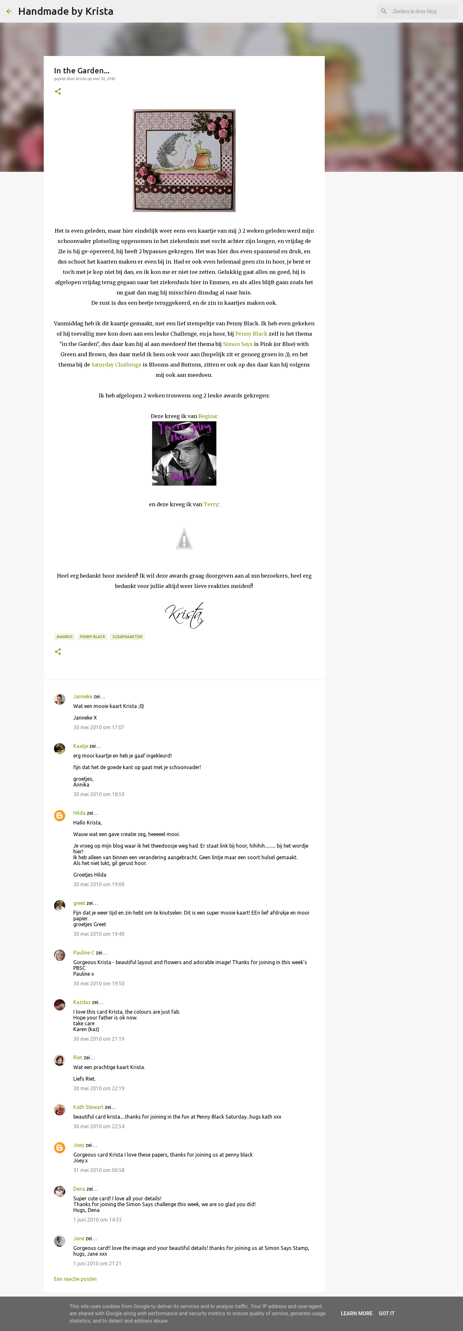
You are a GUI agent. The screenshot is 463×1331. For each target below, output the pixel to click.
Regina (207, 416)
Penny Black (251, 333)
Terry (211, 504)
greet (79, 903)
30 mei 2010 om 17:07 (98, 727)
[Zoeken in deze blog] (424, 11)
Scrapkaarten (127, 637)
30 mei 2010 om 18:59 (98, 794)
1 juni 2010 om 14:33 (97, 1220)
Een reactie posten (75, 1279)
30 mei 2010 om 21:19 (98, 1039)
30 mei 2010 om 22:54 (98, 1126)
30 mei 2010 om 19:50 (98, 983)
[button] (58, 92)
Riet (77, 1057)
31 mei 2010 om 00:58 (98, 1170)
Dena (79, 1189)
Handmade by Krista (65, 11)
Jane (78, 1238)
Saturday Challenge (116, 364)
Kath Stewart (88, 1107)
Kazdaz (82, 1002)
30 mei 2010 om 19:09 (98, 884)
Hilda (79, 813)
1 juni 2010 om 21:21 (97, 1263)
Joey (78, 1145)
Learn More (356, 1313)
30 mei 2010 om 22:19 (98, 1088)
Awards (65, 637)
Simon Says (238, 344)
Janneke (82, 696)
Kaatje (80, 746)
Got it (387, 1313)
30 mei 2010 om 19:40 (98, 934)
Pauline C (84, 952)
